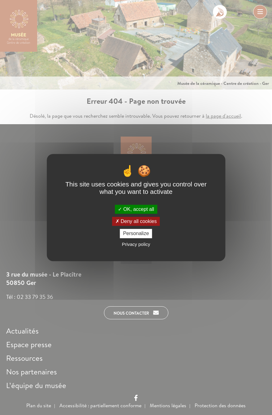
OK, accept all (136, 209)
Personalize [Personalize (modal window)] (136, 233)
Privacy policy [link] (136, 244)
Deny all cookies (136, 221)
